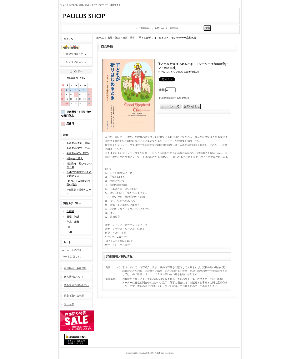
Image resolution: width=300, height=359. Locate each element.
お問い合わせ (161, 28)
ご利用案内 (144, 28)
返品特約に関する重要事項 (174, 97)
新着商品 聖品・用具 (78, 148)
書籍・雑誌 (73, 216)
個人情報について (74, 276)
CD (68, 227)
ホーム (100, 37)
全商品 (70, 211)
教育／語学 (128, 37)
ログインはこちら (76, 61)
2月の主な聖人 (75, 158)
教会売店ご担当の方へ (76, 285)
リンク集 (69, 304)
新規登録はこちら (76, 53)
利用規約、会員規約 (75, 268)
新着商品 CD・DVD (78, 153)
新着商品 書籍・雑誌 (78, 143)
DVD (69, 232)
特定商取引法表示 (74, 295)
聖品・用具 (73, 221)
